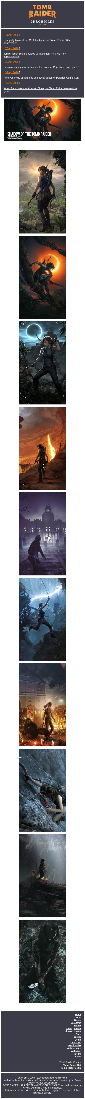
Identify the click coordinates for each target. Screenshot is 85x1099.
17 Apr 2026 (12, 48)
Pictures (77, 1025)
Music (69, 1028)
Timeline (76, 1054)
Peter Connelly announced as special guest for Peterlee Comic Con (41, 77)
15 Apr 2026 (12, 61)
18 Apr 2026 (12, 35)
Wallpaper (76, 1051)
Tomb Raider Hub (72, 1065)
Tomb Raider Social (71, 1068)
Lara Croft (76, 1023)
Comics (77, 1037)
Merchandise (74, 1045)
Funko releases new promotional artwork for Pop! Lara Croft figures (41, 67)
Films (78, 1034)
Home (78, 1014)
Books (78, 1040)
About (78, 1056)
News (78, 1017)
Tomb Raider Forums (70, 1062)
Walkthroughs (74, 1048)
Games (77, 1020)
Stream (77, 1028)
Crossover (76, 1042)
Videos (68, 1031)
